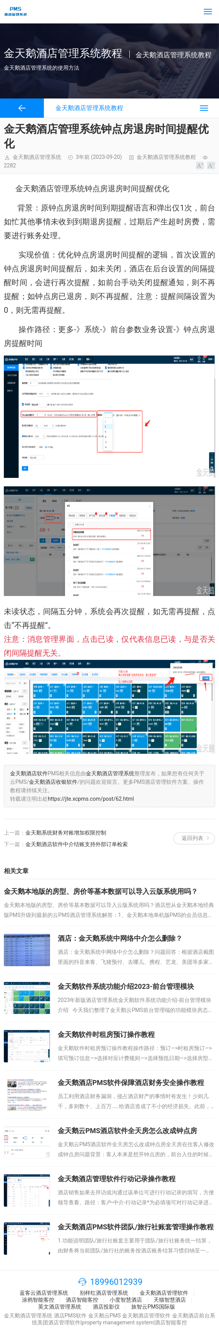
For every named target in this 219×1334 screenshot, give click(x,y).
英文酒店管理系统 (59, 1307)
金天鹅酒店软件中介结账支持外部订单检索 (76, 844)
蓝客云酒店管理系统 (44, 1293)
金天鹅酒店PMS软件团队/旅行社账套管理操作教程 (136, 1227)
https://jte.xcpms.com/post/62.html (91, 799)
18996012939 (116, 1282)
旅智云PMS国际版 (153, 1307)
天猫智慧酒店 (170, 1300)
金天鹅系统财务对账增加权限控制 (65, 833)
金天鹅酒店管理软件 (164, 1293)
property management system (118, 1322)
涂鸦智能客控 (38, 1300)
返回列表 (192, 838)
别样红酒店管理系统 (104, 1293)
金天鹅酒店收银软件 (53, 782)
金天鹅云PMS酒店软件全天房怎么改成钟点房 (127, 1131)
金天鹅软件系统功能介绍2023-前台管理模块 (126, 986)
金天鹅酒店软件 (29, 773)
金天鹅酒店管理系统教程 (166, 157)
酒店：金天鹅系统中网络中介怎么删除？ (120, 938)
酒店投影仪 (106, 1307)
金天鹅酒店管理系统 (110, 773)
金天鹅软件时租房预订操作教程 (106, 1034)
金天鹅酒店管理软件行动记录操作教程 (117, 1179)
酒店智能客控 (82, 1300)
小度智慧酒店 (126, 1300)
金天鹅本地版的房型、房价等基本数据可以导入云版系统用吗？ (101, 891)
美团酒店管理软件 (58, 1322)
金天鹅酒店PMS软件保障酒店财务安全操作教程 (131, 1083)
